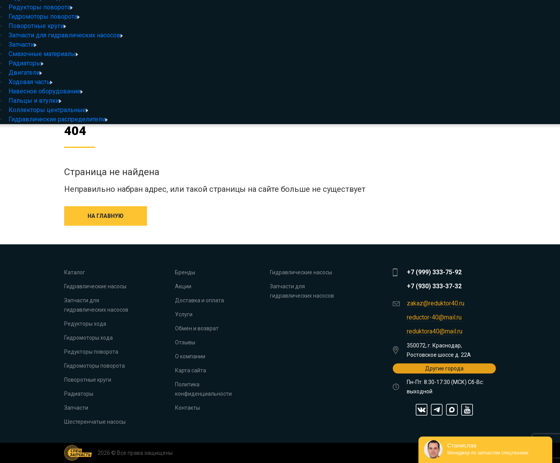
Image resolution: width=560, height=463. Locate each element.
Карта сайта (190, 370)
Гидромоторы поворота (44, 16)
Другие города (444, 368)
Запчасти (23, 44)
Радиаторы (26, 63)
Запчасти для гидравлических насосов (66, 35)
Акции (183, 286)
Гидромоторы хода (88, 338)
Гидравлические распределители (58, 119)
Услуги (183, 314)
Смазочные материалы (43, 54)
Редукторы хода (85, 324)
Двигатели (25, 72)
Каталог (74, 272)
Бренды (185, 272)
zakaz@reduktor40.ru (435, 303)
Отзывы (185, 342)
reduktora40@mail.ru (434, 331)
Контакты (187, 408)
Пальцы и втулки (35, 100)
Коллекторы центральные (48, 110)
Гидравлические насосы (95, 286)
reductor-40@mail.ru (434, 317)
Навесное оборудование (46, 91)
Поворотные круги (37, 26)
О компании (190, 356)
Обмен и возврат (197, 328)
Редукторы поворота (41, 7)
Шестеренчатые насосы (95, 422)
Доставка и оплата (199, 300)
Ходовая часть (30, 82)
